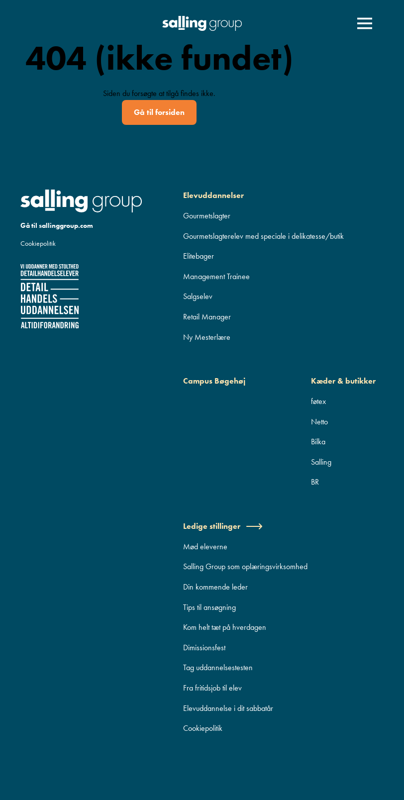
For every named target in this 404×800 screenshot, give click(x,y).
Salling (321, 462)
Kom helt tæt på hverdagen (224, 627)
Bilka (318, 441)
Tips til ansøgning (209, 607)
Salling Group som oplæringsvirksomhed (245, 566)
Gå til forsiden (159, 112)
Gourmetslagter (206, 215)
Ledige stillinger (223, 526)
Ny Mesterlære (206, 337)
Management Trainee (216, 276)
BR (315, 482)
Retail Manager (207, 316)
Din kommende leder (215, 587)
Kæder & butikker (343, 381)
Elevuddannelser (213, 195)
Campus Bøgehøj (214, 381)
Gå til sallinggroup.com (56, 225)
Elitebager (198, 256)
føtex (318, 401)
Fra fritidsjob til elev (212, 688)
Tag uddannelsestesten (218, 667)
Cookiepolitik (38, 243)
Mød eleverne (205, 546)
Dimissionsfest (204, 647)
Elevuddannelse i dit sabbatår (228, 708)
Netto (319, 421)
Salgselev (197, 296)
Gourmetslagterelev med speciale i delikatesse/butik (263, 236)
